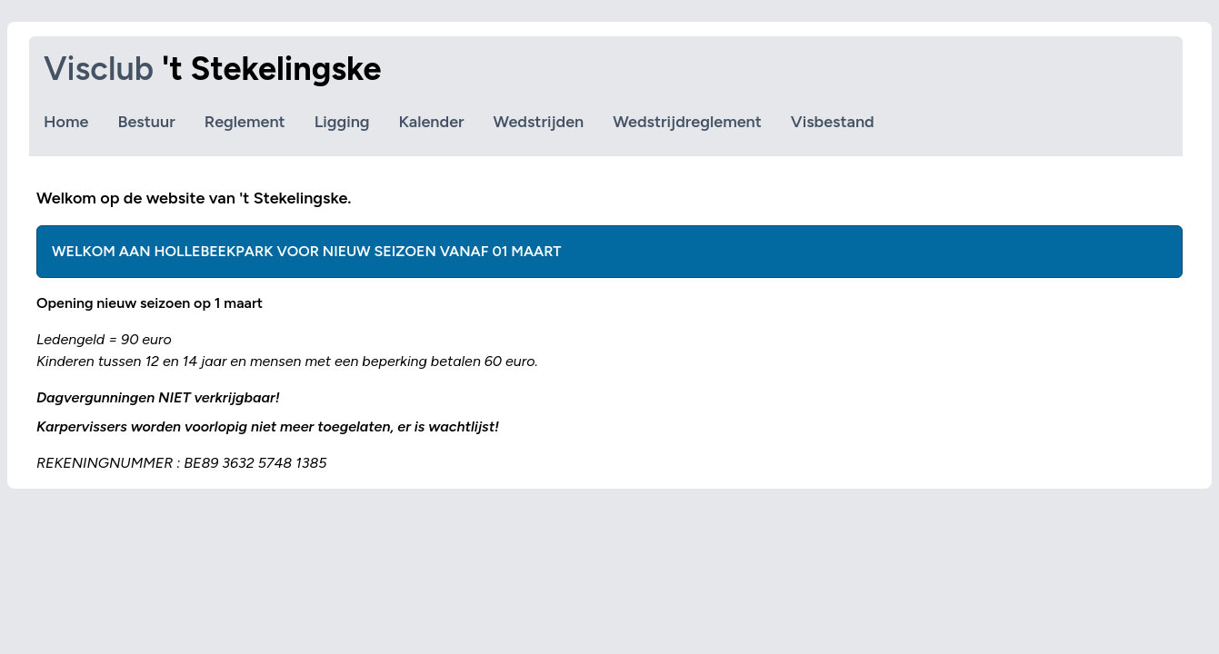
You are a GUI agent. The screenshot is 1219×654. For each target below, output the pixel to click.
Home (66, 122)
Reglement (245, 122)
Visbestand (832, 122)
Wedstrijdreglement (687, 122)
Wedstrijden (539, 122)
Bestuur (146, 122)
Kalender (432, 122)
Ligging (342, 122)
